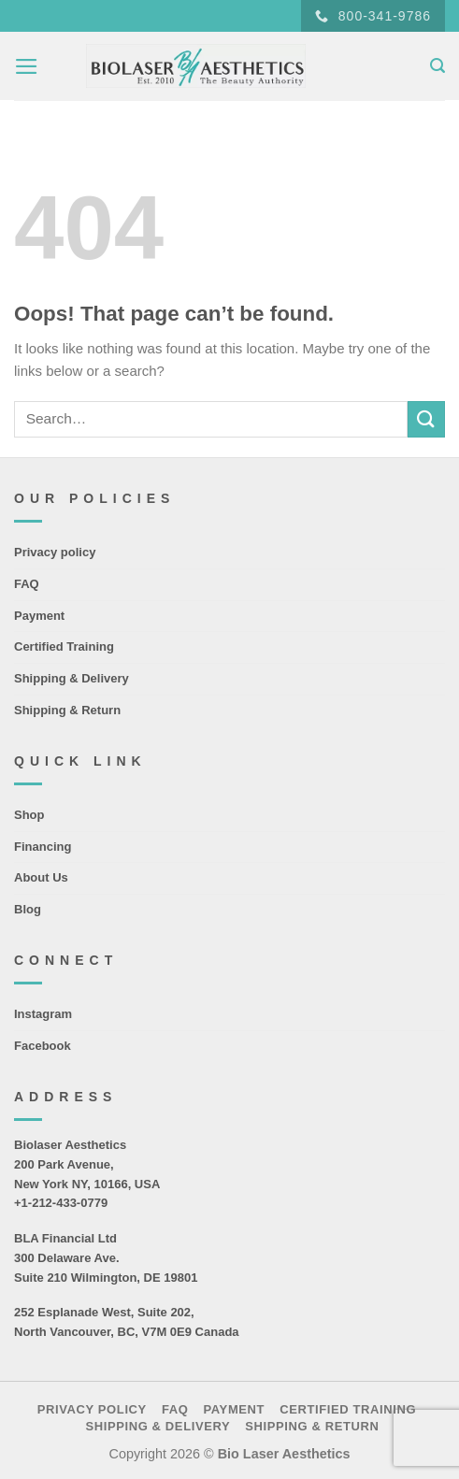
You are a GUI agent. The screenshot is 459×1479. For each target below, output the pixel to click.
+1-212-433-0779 (61, 1203)
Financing (42, 847)
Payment (39, 616)
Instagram (43, 1014)
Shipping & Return (67, 710)
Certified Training (64, 646)
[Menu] (26, 66)
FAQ (26, 584)
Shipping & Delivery (71, 678)
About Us (41, 877)
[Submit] (426, 419)
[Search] (437, 66)
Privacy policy (54, 552)
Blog (27, 909)
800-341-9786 (373, 16)
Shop (29, 815)
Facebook (42, 1046)
